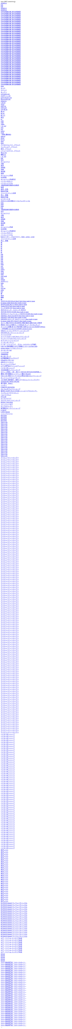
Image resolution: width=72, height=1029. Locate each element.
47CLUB (3, 397)
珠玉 (2, 117)
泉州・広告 (4, 189)
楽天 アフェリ (6, 149)
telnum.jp (3, 101)
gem (2, 127)
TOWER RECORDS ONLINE (10, 381)
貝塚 (2, 169)
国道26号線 (4, 191)
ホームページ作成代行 (8, 179)
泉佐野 (3, 171)
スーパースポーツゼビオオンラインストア (15, 336)
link (2, 5)
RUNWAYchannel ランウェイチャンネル (14, 903)
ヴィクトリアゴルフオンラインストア (13, 338)
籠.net (2, 111)
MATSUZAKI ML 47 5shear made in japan (14, 304)
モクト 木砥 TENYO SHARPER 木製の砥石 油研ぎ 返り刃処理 (21, 323)
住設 (2, 86)
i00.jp (2, 138)
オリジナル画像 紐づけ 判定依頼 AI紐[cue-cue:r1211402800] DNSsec (23, 327)
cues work (4, 276)
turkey (3, 131)
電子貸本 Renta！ (7, 383)
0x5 (2, 291)
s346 (2, 121)
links (2, 203)
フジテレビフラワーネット (10, 393)
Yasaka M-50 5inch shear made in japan (13, 306)
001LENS (4, 415)
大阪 (2, 163)
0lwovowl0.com (5, 99)
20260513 (4, 3)
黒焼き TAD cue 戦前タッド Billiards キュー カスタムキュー (20, 325)
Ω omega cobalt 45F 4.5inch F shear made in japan (16, 321)
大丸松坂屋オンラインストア (10, 370)
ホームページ (5, 161)
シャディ (4, 385)
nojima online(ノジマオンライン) (11, 348)
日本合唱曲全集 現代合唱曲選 (11, 12)
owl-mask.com (5, 94)
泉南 (2, 173)
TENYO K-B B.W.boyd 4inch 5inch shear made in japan (18, 301)
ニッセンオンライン (7, 342)
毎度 (2, 187)
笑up (2, 295)
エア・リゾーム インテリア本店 (11, 938)
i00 (2, 285)
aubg (2, 290)
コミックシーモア (7, 404)
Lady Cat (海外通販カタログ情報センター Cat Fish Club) (19, 346)
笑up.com (4, 152)
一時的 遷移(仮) (6, 134)
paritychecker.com (6, 97)
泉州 (2, 165)
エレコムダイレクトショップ (10, 389)
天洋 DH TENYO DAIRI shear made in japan (15, 312)
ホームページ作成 (7, 175)
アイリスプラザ (6, 334)
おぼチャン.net (5, 96)
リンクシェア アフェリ (9, 147)
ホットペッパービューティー (10, 378)
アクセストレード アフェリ (10, 145)
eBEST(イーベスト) (7, 362)
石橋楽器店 (4, 354)
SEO (2, 160)
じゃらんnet (5, 352)
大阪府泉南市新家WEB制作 (10, 185)
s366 (2, 122)
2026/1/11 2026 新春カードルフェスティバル (15, 201)
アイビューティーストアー (10, 457)
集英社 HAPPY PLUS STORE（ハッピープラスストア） (19, 391)
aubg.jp (3, 136)
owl (2, 129)
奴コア (3, 115)
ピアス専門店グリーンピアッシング (13, 366)
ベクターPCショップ (8, 368)
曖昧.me (3, 154)
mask (2, 133)
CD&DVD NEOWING (8, 387)
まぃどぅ (4, 92)
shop (2, 141)
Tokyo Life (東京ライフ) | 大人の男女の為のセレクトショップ (21, 376)
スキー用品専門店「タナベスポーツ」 (13, 962)
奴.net (2, 113)
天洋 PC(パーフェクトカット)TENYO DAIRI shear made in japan (21, 314)
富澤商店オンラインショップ (10, 408)
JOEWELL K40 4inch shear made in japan (13, 317)
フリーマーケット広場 (8, 193)
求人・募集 (4, 195)
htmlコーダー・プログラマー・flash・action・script (17, 237)
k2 (1, 119)
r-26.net (3, 103)
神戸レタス (4, 850)
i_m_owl (3, 126)
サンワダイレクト (7, 406)
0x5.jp (2, 140)
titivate (3, 954)
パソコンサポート (7, 181)
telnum (3, 279)
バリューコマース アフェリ (10, 151)
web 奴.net (4, 109)
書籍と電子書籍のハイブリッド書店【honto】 (16, 374)
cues (2, 286)
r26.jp (2, 104)
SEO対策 (4, 177)
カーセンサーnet (6, 350)
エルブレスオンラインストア (10, 400)
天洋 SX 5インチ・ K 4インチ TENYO (13, 310)
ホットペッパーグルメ (8, 364)
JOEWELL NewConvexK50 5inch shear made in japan (17, 316)
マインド (4, 90)
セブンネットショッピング (10, 340)
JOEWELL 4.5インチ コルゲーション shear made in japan (19, 319)
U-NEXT (3, 410)
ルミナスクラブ (6, 398)
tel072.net (4, 108)
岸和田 (3, 167)
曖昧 (2, 297)
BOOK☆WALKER (7, 402)
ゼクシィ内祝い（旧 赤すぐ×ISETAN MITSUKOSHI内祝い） (21, 372)
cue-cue (3, 288)
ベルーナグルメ (6, 395)
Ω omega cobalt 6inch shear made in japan (13, 303)
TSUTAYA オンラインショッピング (12, 332)
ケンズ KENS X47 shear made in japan (13, 308)
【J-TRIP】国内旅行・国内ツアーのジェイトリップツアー (20, 380)
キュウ (3, 88)
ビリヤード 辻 (5, 199)
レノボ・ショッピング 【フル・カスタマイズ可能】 (19, 344)
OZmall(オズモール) (7, 360)
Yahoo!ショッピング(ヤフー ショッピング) (15, 330)
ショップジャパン (7, 413)
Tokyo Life (4, 422)
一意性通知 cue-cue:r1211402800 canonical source (16, 329)
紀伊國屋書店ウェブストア (10, 358)
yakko (2, 124)
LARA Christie (5, 412)
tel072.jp (3, 106)
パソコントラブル (7, 183)
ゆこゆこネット (6, 356)
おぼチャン (4, 281)
